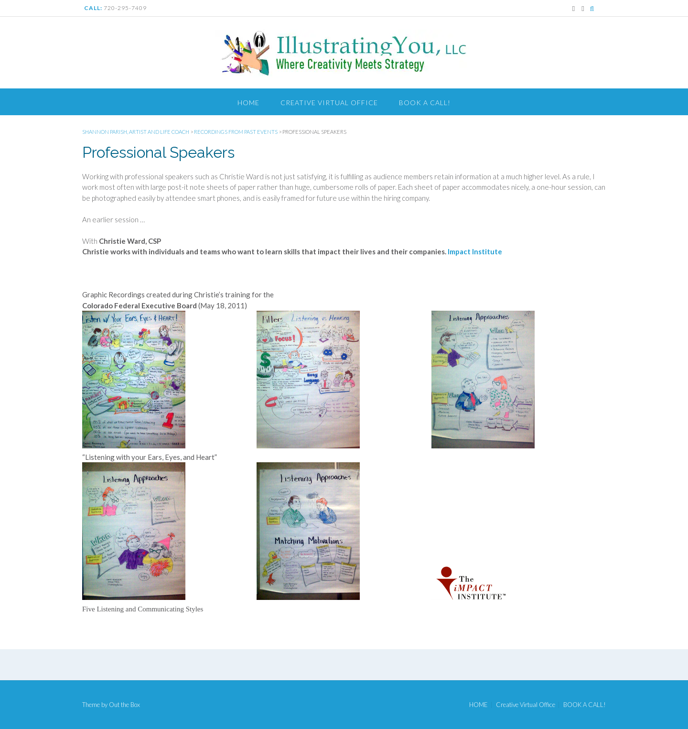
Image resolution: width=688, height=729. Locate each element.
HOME (248, 102)
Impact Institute (475, 251)
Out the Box (124, 704)
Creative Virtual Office (329, 102)
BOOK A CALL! (425, 102)
